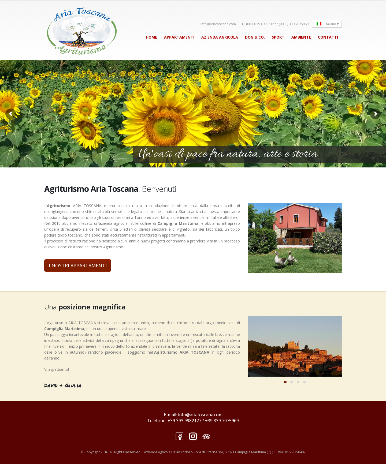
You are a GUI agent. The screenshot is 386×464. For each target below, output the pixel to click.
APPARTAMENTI (179, 37)
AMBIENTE (301, 37)
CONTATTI (328, 37)
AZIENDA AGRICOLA (219, 37)
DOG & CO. (255, 37)
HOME (151, 37)
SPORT (278, 37)
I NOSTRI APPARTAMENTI (78, 265)
